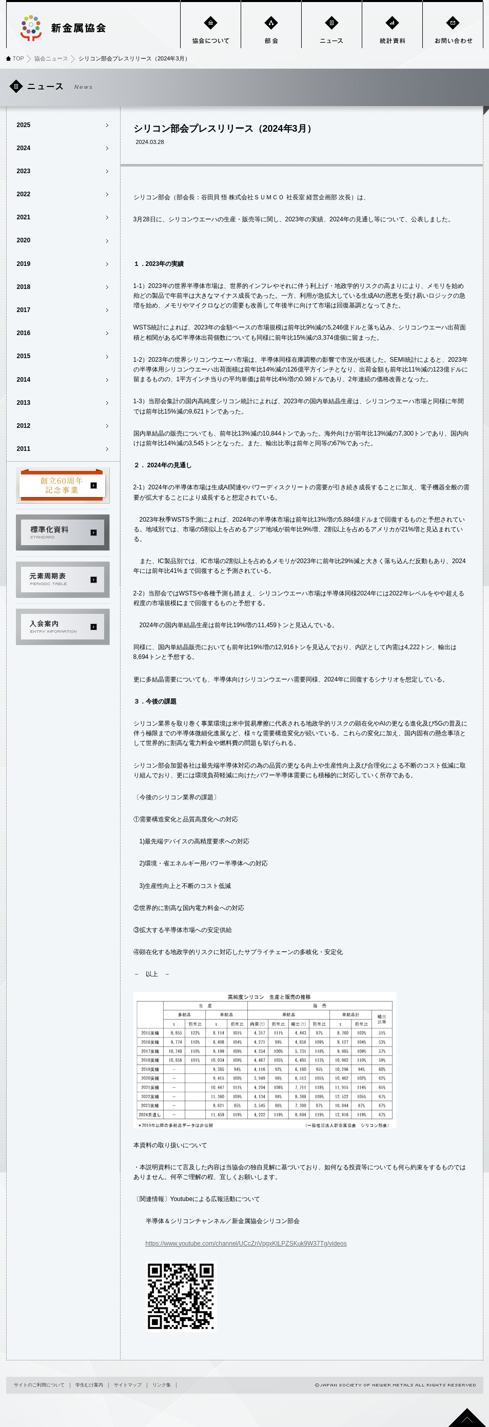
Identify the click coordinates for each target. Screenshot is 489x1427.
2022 (24, 194)
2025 (24, 125)
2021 (24, 217)
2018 (24, 287)
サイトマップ (128, 1385)
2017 (24, 310)
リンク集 (161, 1385)
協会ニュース (51, 58)
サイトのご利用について (39, 1385)
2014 (24, 379)
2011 (24, 448)
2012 (24, 425)
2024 (24, 148)
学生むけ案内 (89, 1385)
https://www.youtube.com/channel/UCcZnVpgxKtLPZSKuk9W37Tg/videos (246, 1243)
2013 (24, 402)
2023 (24, 171)
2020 (24, 240)
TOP (18, 58)
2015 (24, 356)
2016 (24, 333)
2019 (24, 263)
